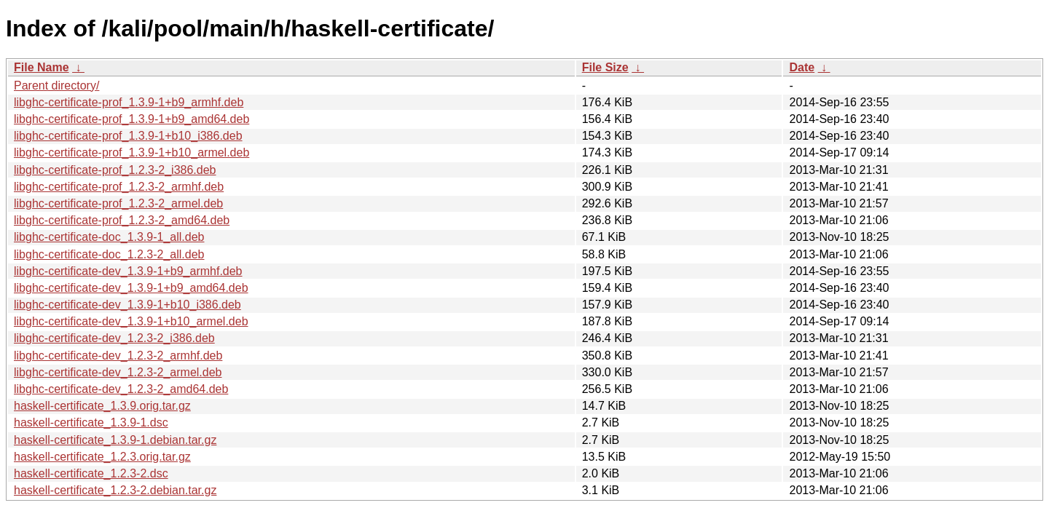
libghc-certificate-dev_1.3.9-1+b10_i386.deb (127, 304)
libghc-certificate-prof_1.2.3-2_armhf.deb (119, 186)
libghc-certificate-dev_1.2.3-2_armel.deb (117, 372)
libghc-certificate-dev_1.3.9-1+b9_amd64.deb (131, 288)
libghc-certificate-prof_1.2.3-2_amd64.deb (121, 220)
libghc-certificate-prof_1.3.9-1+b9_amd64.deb (131, 119)
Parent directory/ (56, 85)
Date (801, 67)
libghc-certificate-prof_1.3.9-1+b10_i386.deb (128, 136)
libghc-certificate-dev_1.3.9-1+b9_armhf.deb (128, 271)
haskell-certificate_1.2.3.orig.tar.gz (102, 456)
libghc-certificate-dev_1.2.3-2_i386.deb (114, 338)
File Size (605, 67)
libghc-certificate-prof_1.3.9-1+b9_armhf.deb (128, 102)
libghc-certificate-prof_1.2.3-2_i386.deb (115, 170)
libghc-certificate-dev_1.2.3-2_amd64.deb (121, 389)
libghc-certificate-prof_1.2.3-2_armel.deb (118, 203)
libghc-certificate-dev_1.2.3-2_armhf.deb (118, 355)
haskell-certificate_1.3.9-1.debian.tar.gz (115, 440)
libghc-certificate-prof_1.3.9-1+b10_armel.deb (131, 152)
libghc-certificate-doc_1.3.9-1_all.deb (109, 237)
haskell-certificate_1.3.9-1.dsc (91, 422)
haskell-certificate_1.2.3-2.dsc (91, 473)
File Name (41, 67)
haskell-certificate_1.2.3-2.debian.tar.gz (115, 490)
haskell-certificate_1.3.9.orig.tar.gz (102, 406)
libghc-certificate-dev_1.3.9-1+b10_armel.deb (131, 321)
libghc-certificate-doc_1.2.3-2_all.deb (109, 254)
